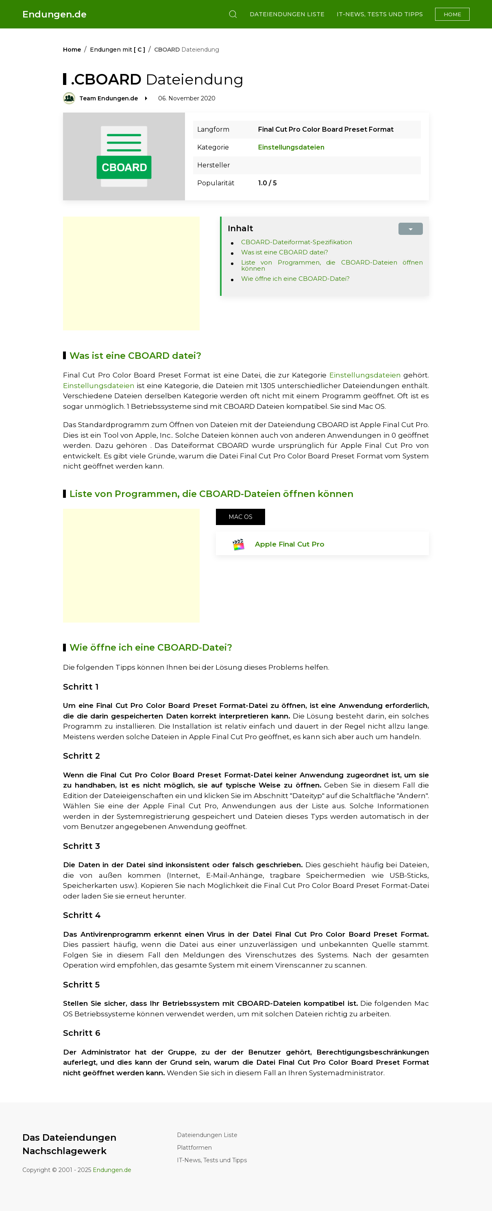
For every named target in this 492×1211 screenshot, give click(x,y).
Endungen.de (54, 14)
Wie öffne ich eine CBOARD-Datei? (295, 278)
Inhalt (240, 228)
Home (452, 14)
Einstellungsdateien (291, 147)
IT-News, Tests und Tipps (380, 14)
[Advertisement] (131, 273)
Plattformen (194, 1147)
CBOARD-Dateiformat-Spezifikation (296, 242)
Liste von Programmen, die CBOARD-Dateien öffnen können (332, 265)
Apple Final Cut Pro (289, 544)
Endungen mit (117, 49)
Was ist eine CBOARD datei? (284, 252)
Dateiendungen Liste (287, 14)
